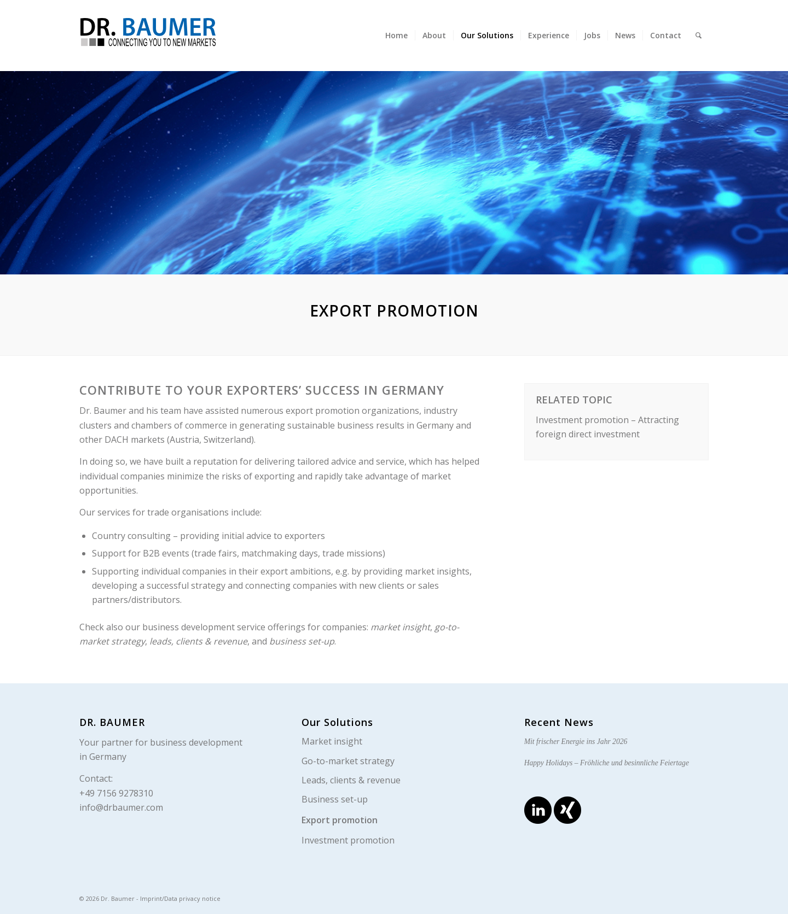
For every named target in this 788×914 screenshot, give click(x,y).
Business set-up (335, 799)
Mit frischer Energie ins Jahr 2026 (576, 741)
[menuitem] (396, 35)
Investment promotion (348, 840)
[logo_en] (172, 34)
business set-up (301, 641)
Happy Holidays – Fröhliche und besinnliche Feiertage (606, 763)
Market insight (332, 741)
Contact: (96, 778)
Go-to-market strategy (348, 761)
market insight (400, 627)
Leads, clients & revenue (351, 780)
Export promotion (340, 820)
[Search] (698, 35)
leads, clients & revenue (198, 641)
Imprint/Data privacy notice (180, 898)
